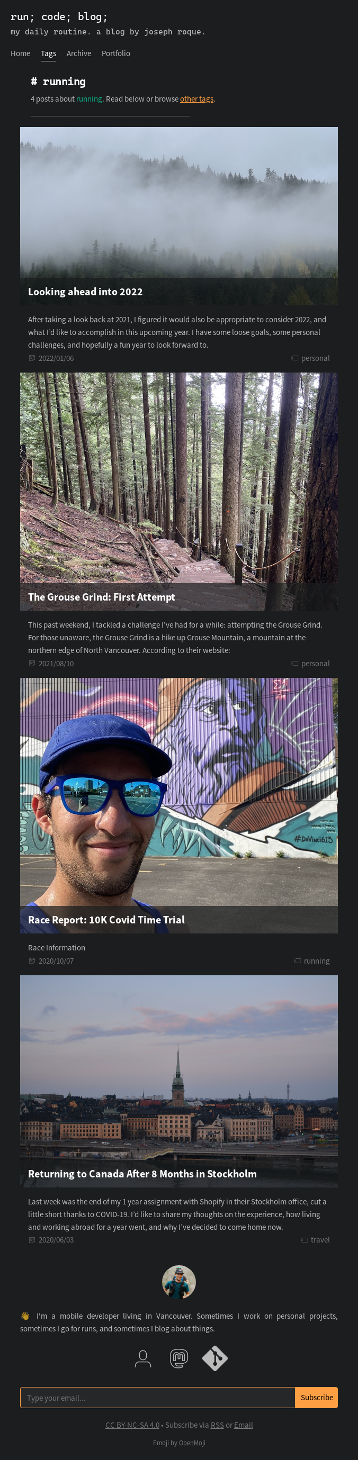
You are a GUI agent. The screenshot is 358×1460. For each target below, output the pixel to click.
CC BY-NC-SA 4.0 (132, 1425)
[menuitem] (20, 53)
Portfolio (116, 53)
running (317, 961)
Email (243, 1425)
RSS (217, 1425)
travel (320, 1240)
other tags (196, 99)
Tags (48, 53)
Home (20, 53)
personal (315, 358)
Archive (79, 53)
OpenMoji (192, 1443)
